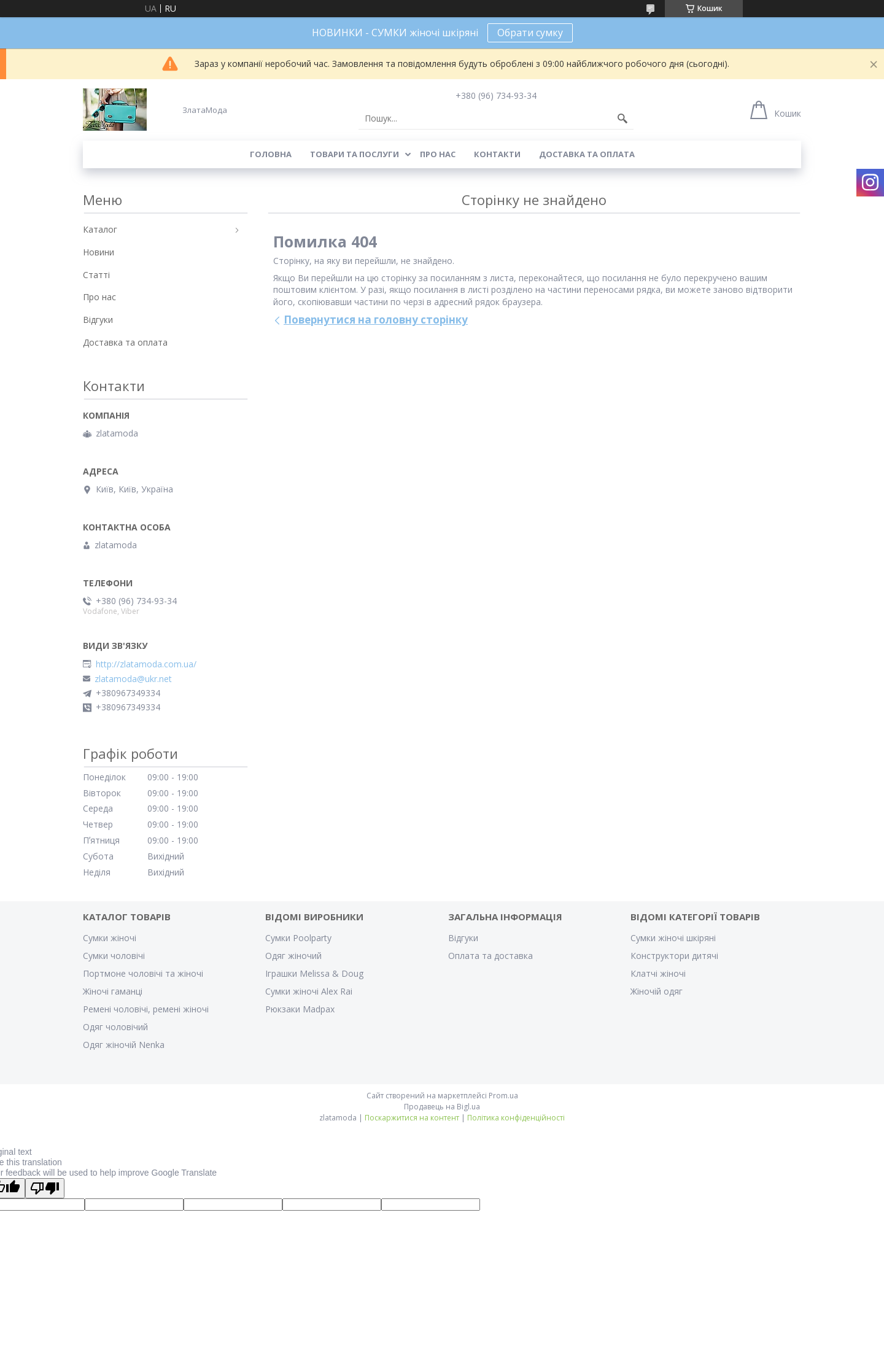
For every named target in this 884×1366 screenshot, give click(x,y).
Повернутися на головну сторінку (376, 319)
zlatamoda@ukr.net (133, 679)
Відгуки (98, 319)
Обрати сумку (530, 32)
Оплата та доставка (490, 955)
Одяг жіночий (293, 955)
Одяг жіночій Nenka (124, 1044)
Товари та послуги (354, 154)
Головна (271, 154)
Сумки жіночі (109, 938)
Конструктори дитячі (674, 955)
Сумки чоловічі (114, 955)
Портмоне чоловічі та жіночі (143, 973)
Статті (96, 275)
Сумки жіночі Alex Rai (308, 991)
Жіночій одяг (656, 991)
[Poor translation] (44, 1188)
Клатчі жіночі (658, 973)
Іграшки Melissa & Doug (314, 973)
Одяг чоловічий (115, 1027)
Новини (98, 252)
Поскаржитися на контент (412, 1117)
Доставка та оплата (587, 154)
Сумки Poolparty (298, 938)
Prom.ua (503, 1095)
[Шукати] (622, 118)
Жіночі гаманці (112, 991)
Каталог (100, 229)
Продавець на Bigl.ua (442, 1106)
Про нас (438, 154)
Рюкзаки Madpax (300, 1009)
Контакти (497, 154)
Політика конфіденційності (516, 1117)
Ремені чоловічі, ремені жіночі (146, 1009)
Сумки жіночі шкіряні (673, 938)
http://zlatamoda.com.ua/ (146, 664)
